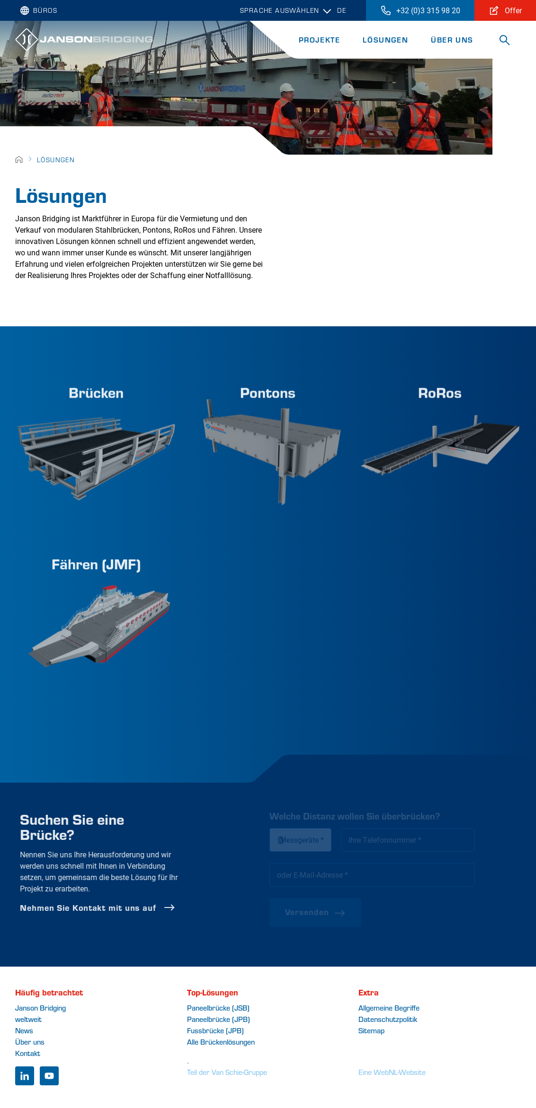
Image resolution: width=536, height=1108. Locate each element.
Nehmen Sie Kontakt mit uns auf (125, 907)
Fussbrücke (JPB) (215, 1030)
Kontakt (27, 1053)
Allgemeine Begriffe (389, 1007)
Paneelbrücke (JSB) (218, 1007)
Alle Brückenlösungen (221, 1042)
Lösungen (385, 39)
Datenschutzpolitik (387, 1019)
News (24, 1030)
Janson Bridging (40, 1007)
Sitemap (371, 1030)
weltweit (28, 1019)
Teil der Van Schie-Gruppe (227, 1072)
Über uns (452, 39)
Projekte (319, 39)
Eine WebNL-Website (392, 1072)
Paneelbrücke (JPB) (218, 1019)
